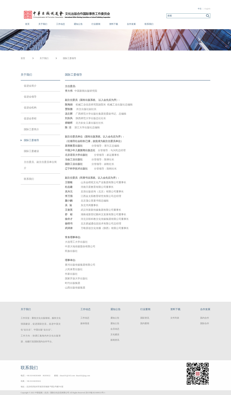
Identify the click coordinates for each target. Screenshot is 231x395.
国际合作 (204, 323)
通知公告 (78, 24)
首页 (27, 24)
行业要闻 (95, 24)
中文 (200, 9)
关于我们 (42, 24)
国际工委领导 (69, 58)
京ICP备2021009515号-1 (95, 393)
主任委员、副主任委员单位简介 (40, 165)
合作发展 (131, 24)
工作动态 (60, 24)
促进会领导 (30, 96)
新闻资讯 (114, 340)
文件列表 (174, 318)
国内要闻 (144, 323)
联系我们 (149, 24)
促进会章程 (30, 118)
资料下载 (113, 24)
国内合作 (204, 318)
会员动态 (114, 329)
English (207, 9)
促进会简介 (30, 85)
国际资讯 (144, 318)
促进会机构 (30, 107)
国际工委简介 (31, 129)
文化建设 (114, 334)
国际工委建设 (31, 151)
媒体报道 (84, 323)
